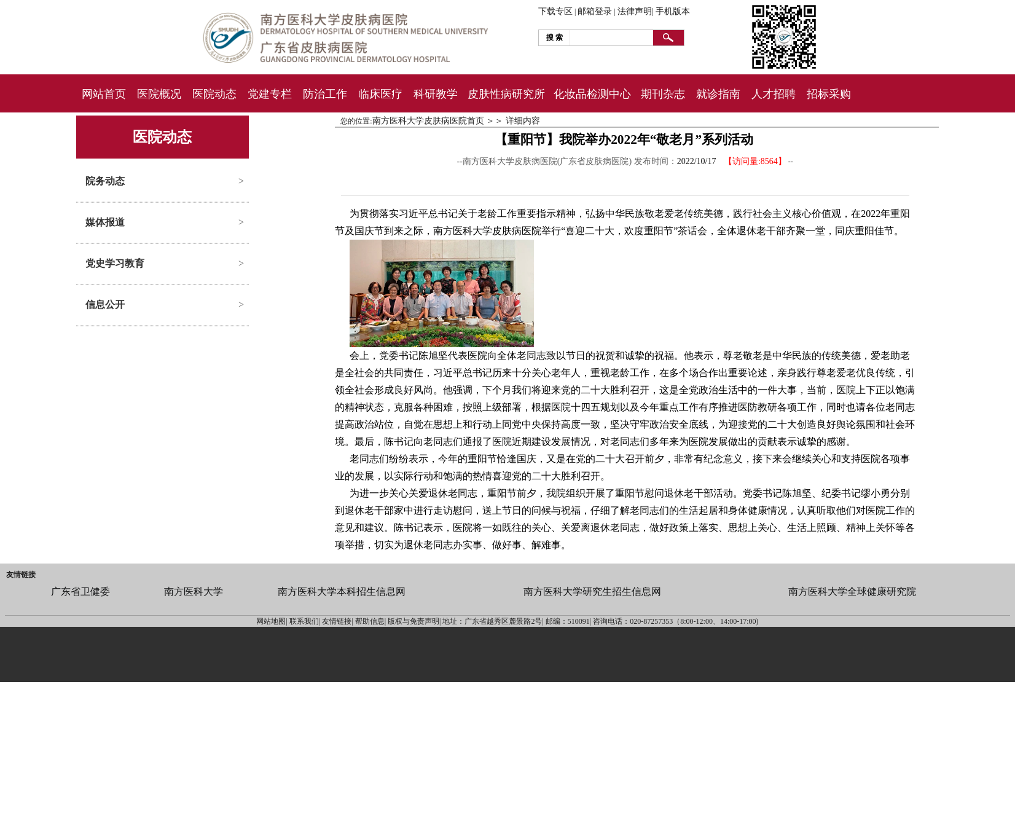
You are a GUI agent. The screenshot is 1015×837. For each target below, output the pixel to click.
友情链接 (21, 574)
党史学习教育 (114, 263)
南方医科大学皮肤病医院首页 (428, 120)
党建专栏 (270, 94)
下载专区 (555, 11)
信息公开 (105, 304)
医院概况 (159, 94)
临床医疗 (380, 94)
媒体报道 (105, 222)
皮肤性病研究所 (506, 94)
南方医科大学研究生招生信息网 (592, 591)
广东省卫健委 (80, 591)
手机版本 (673, 11)
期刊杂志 (663, 94)
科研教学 (435, 94)
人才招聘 (773, 94)
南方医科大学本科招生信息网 (342, 591)
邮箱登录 (595, 11)
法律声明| (635, 11)
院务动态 (105, 181)
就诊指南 (718, 94)
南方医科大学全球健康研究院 (852, 591)
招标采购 (829, 94)
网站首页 (104, 94)
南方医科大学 (193, 591)
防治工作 (325, 94)
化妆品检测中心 (592, 94)
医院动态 (214, 94)
